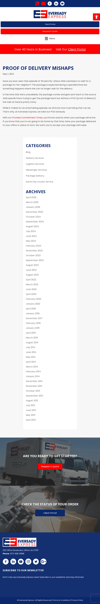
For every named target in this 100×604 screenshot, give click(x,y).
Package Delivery (35, 175)
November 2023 (34, 250)
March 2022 (32, 284)
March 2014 (32, 366)
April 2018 (31, 308)
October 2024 (33, 216)
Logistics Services (35, 164)
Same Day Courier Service (39, 181)
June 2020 (31, 289)
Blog (28, 152)
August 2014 (32, 342)
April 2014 (31, 361)
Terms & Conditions (61, 600)
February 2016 (33, 323)
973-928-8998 (17, 553)
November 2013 (34, 386)
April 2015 (31, 332)
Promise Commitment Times (27, 117)
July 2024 (31, 231)
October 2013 (33, 390)
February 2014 (33, 371)
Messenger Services (36, 169)
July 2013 (30, 405)
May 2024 (31, 240)
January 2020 (33, 303)
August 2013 (32, 400)
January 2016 (33, 328)
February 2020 (33, 299)
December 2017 (34, 318)
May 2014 (31, 357)
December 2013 (34, 381)
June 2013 (31, 410)
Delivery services (35, 158)
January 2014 (33, 376)
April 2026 (31, 197)
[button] (96, 16)
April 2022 (31, 279)
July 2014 (30, 347)
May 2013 (30, 415)
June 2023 (31, 270)
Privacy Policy (77, 600)
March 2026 (32, 202)
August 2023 (32, 265)
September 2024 (35, 221)
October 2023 (33, 255)
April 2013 (31, 419)
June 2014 (31, 352)
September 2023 (35, 260)
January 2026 (33, 207)
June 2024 (31, 236)
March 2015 (32, 337)
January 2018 (33, 313)
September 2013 (34, 395)
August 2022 (32, 274)
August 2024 (32, 226)
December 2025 (34, 211)
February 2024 (33, 245)
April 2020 (31, 294)
